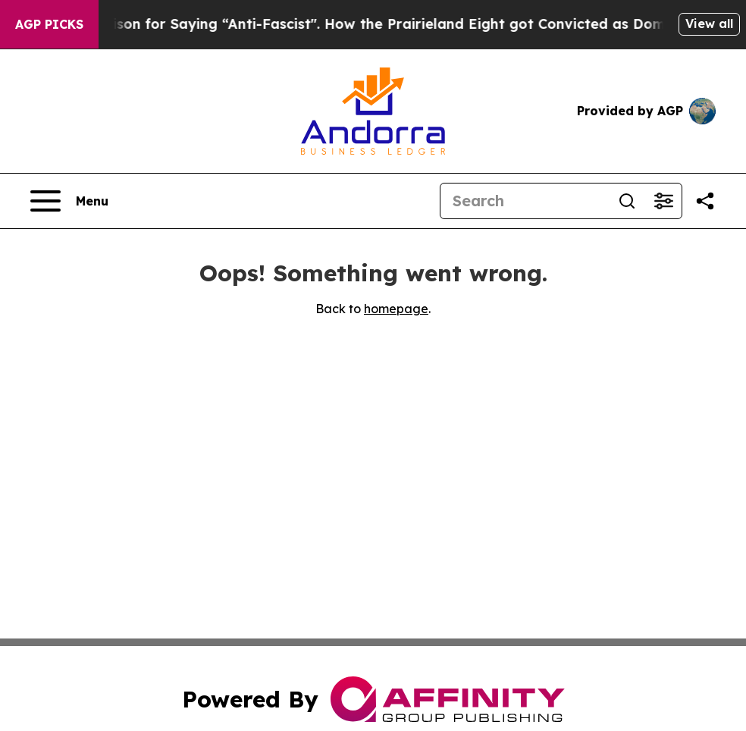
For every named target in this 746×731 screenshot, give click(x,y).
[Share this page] (705, 201)
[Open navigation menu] (69, 201)
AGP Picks (49, 24)
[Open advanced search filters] (663, 201)
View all (709, 23)
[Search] (524, 201)
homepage (396, 308)
